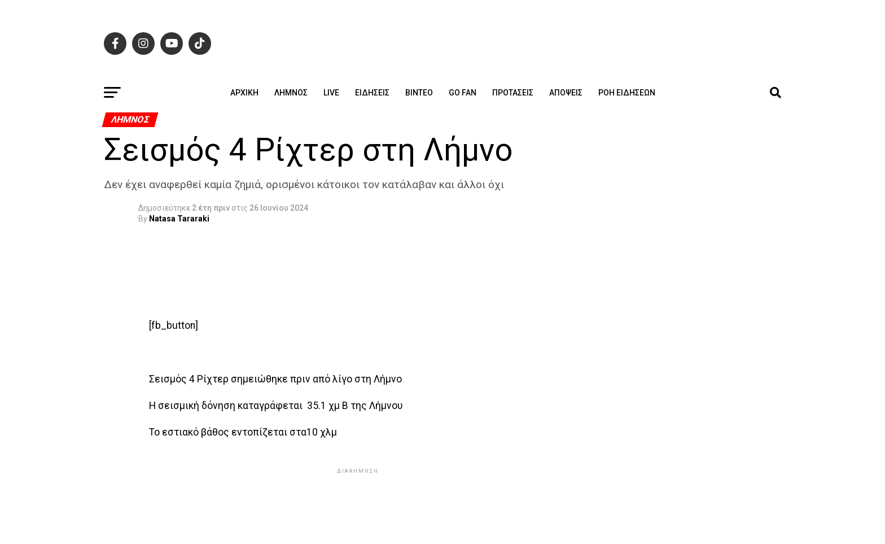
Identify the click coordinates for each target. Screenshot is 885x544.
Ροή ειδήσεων (626, 92)
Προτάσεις (512, 92)
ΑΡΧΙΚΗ (244, 92)
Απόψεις (565, 92)
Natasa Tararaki (179, 218)
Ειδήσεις (372, 92)
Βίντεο (419, 92)
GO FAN (462, 92)
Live (331, 92)
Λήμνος (291, 92)
